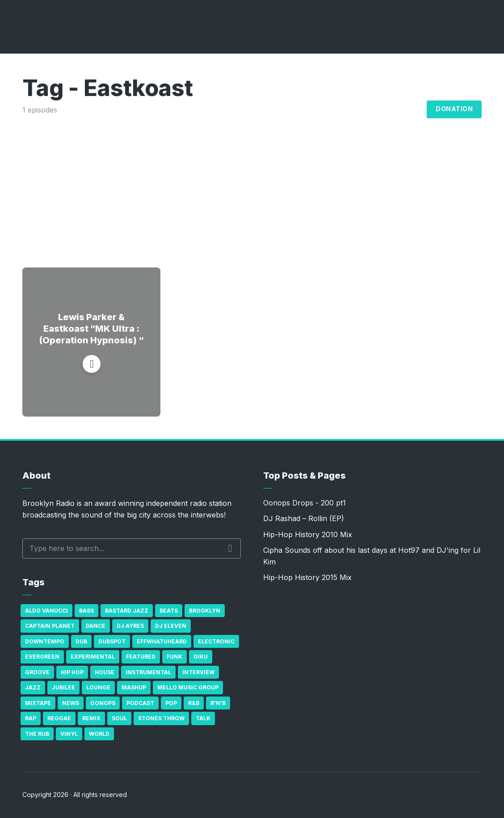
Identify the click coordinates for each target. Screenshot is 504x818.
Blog (410, 109)
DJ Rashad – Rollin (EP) (303, 518)
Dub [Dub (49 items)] (81, 641)
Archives (365, 109)
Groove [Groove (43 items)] (37, 672)
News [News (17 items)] (70, 703)
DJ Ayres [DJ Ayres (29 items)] (130, 625)
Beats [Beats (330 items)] (169, 610)
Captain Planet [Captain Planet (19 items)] (50, 625)
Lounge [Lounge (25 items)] (98, 687)
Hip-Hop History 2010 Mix (307, 534)
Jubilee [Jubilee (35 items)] (63, 687)
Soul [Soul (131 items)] (119, 718)
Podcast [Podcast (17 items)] (140, 703)
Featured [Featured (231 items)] (140, 656)
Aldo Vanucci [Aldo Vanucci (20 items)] (46, 610)
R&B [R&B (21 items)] (193, 703)
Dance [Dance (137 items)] (95, 625)
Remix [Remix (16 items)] (91, 718)
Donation (454, 109)
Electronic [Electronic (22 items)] (216, 641)
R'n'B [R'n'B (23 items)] (218, 703)
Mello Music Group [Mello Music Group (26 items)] (187, 687)
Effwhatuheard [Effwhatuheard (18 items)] (162, 641)
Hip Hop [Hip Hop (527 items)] (72, 672)
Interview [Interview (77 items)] (198, 672)
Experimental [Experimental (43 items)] (93, 656)
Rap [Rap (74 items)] (30, 718)
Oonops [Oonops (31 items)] (102, 703)
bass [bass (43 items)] (86, 610)
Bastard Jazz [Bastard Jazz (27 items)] (126, 610)
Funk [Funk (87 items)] (174, 656)
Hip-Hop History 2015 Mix (307, 577)
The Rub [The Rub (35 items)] (37, 733)
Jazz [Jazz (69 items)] (33, 687)
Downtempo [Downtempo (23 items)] (44, 641)
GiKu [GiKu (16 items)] (200, 656)
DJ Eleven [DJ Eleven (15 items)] (170, 625)
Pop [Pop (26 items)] (171, 703)
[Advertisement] (252, 182)
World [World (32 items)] (99, 733)
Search (230, 548)
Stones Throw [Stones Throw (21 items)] (161, 718)
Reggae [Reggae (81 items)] (59, 718)
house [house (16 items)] (104, 672)
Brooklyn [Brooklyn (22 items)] (204, 610)
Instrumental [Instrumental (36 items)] (148, 672)
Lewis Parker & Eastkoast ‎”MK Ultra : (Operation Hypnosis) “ (91, 329)
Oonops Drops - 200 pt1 (304, 502)
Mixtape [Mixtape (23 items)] (38, 703)
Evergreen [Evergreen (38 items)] (42, 656)
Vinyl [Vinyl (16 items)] (69, 733)
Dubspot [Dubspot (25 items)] (112, 641)
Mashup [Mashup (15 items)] (134, 687)
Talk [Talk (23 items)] (203, 718)
